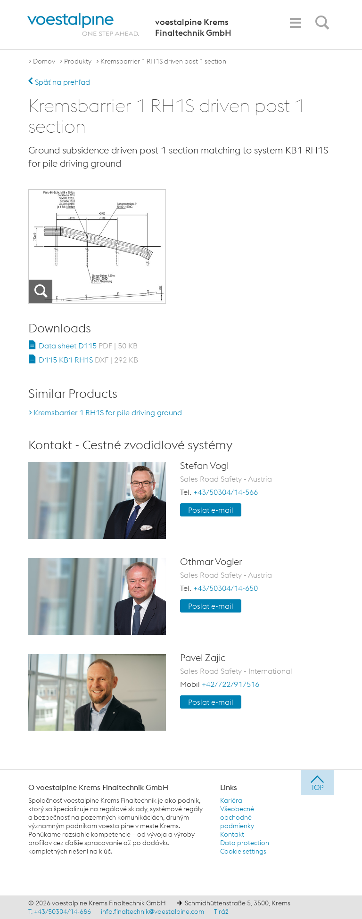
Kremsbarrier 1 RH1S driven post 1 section (163, 61)
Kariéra (231, 800)
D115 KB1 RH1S (88, 359)
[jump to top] (317, 782)
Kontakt (232, 834)
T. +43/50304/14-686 (59, 911)
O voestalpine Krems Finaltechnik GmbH (98, 787)
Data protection (244, 842)
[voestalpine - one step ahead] (83, 24)
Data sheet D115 (88, 345)
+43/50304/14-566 (225, 492)
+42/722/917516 (230, 684)
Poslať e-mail (210, 510)
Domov (44, 61)
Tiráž (221, 911)
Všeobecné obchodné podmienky (237, 817)
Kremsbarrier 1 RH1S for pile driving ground (107, 412)
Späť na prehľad (59, 82)
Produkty (77, 61)
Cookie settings (243, 851)
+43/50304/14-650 (225, 588)
